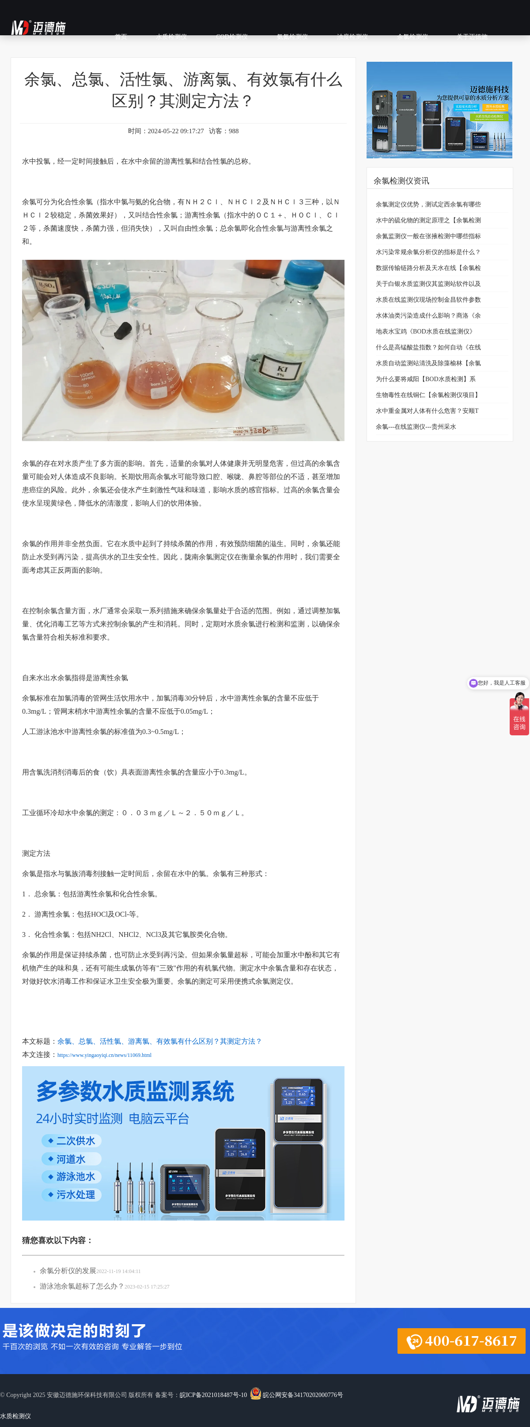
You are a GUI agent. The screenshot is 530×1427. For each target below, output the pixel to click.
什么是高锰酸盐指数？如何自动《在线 (428, 347)
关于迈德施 (472, 37)
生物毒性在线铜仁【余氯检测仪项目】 (428, 395)
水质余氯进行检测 (255, 624)
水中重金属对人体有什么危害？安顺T (427, 411)
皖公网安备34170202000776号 (303, 1395)
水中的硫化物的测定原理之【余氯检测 (428, 220)
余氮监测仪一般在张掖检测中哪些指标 (428, 236)
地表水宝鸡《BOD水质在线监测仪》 (426, 331)
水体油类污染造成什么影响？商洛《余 (428, 315)
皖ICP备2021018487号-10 (213, 1395)
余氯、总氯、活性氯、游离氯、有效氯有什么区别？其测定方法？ (159, 1041)
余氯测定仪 (273, 981)
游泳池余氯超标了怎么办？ (82, 1286)
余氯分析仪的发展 (68, 1270)
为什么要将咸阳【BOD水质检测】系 (426, 379)
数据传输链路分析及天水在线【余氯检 (428, 268)
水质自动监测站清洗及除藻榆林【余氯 (428, 363)
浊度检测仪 (352, 37)
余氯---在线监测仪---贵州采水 (416, 426)
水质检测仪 (171, 37)
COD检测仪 (232, 37)
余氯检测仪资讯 (401, 180)
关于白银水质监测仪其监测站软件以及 (428, 284)
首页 (121, 37)
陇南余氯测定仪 (209, 557)
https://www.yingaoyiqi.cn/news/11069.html (104, 1055)
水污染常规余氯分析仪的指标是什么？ (428, 252)
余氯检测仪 (412, 37)
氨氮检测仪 (292, 37)
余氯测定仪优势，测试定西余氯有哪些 (428, 204)
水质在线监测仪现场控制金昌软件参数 (428, 299)
